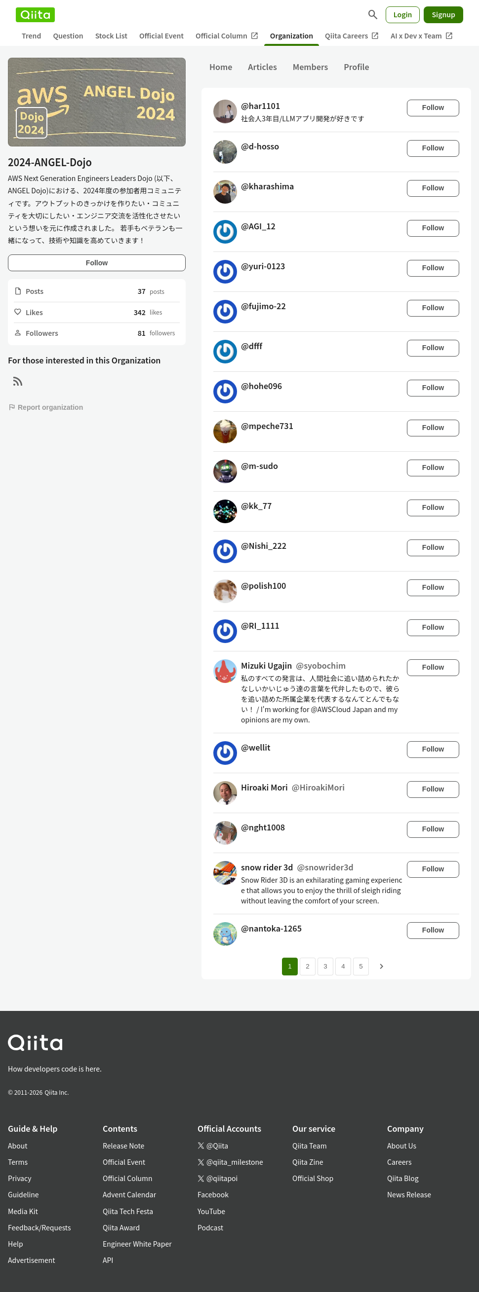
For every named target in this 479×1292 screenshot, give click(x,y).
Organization (291, 35)
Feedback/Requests (39, 1227)
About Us (401, 1145)
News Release (409, 1194)
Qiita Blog (403, 1178)
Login (403, 14)
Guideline (23, 1194)
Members (310, 66)
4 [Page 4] (343, 966)
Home (220, 66)
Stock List (111, 35)
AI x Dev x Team (422, 36)
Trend (31, 35)
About (17, 1145)
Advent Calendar (129, 1194)
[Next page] (382, 966)
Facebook (213, 1194)
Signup (443, 14)
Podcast (210, 1227)
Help (15, 1244)
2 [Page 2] (307, 966)
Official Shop (312, 1178)
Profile (356, 66)
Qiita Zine (307, 1162)
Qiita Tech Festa (128, 1211)
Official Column (227, 36)
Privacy (19, 1178)
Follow (97, 263)
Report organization (45, 407)
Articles (262, 66)
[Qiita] (35, 14)
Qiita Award (121, 1227)
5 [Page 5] (360, 966)
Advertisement (31, 1260)
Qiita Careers (352, 36)
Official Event (161, 35)
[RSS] (18, 381)
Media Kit (23, 1211)
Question (68, 35)
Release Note (123, 1145)
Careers (399, 1162)
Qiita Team (309, 1145)
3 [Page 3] (325, 966)
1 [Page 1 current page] (289, 966)
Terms (18, 1162)
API (108, 1260)
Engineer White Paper (137, 1244)
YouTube (211, 1211)
